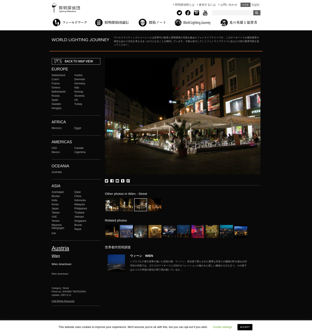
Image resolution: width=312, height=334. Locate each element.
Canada (78, 148)
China (77, 196)
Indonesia (80, 200)
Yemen (56, 220)
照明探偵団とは (185, 4)
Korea (55, 204)
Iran (54, 233)
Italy (76, 87)
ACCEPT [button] (245, 327)
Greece (56, 87)
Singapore (80, 220)
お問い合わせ (228, 4)
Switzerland (58, 75)
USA (54, 148)
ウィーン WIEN (141, 255)
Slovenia (79, 95)
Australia (57, 172)
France (56, 83)
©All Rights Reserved (63, 301)
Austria (78, 75)
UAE (54, 216)
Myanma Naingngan (58, 226)
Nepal (77, 229)
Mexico (56, 152)
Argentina (80, 152)
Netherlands (59, 91)
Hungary (57, 108)
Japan (55, 208)
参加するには (207, 4)
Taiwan (56, 212)
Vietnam (79, 216)
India (54, 200)
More (188, 265)
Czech (55, 79)
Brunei (78, 224)
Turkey (78, 104)
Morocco (57, 128)
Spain (55, 99)
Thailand (79, 212)
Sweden (56, 104)
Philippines (80, 208)
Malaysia (79, 204)
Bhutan (56, 196)
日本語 (245, 5)
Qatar (77, 192)
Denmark (79, 79)
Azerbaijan (58, 192)
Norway (78, 91)
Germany (79, 83)
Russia (56, 95)
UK (76, 99)
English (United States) (255, 5)
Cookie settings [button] (222, 327)
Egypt (77, 128)
